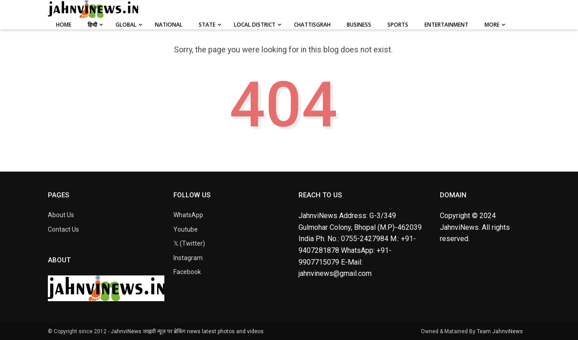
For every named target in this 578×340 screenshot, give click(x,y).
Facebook (187, 271)
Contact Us (63, 229)
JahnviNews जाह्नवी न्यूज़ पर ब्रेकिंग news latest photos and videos (187, 331)
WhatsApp (188, 215)
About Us (61, 215)
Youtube (185, 229)
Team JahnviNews (500, 331)
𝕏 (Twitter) (189, 243)
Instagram (188, 257)
